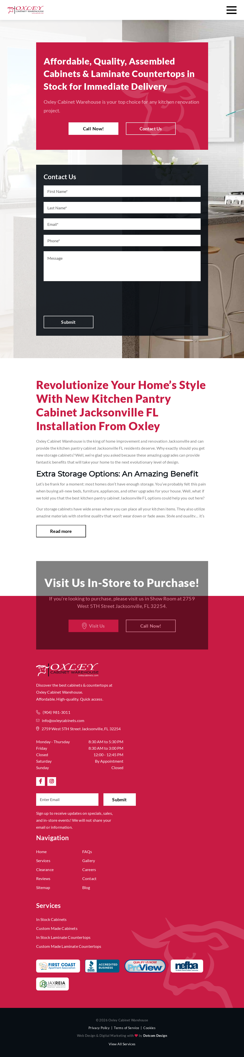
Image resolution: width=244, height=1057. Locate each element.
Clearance (45, 869)
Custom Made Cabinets (57, 928)
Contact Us (151, 128)
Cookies (149, 1028)
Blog (86, 887)
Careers (89, 869)
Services (43, 860)
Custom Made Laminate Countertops (68, 946)
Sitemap (43, 887)
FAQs (87, 851)
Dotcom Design (155, 1036)
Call (93, 128)
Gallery (88, 860)
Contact (89, 878)
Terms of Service (126, 1028)
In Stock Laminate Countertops (63, 937)
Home (41, 851)
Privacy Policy (99, 1028)
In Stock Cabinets (51, 919)
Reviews (43, 878)
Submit (68, 322)
